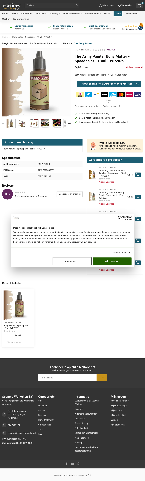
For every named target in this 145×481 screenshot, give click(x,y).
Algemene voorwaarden (86, 414)
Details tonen (120, 252)
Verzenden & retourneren (86, 433)
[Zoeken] (76, 5)
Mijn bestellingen (119, 405)
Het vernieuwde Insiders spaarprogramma (86, 449)
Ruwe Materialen (71, 13)
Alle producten (118, 424)
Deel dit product (111, 106)
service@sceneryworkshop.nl (22, 433)
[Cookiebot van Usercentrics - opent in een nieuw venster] (120, 218)
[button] (106, 5)
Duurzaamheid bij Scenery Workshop (87, 402)
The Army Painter (83, 43)
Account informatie (120, 400)
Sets (106, 13)
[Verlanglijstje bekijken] (125, 5)
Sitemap (79, 442)
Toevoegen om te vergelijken (87, 106)
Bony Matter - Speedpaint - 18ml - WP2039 (32, 37)
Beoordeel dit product (69, 194)
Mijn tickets (116, 410)
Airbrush (40, 13)
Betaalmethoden (82, 428)
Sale (118, 13)
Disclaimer (80, 418)
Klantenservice (21, 19)
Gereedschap (92, 13)
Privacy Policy (81, 423)
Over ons (79, 409)
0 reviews (111, 50)
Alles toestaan (112, 261)
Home (5, 13)
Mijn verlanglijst (118, 415)
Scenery (53, 13)
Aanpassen (72, 261)
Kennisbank (132, 13)
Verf (13, 13)
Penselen (26, 13)
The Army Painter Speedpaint (44, 43)
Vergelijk (115, 420)
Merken (6, 19)
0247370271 (14, 425)
